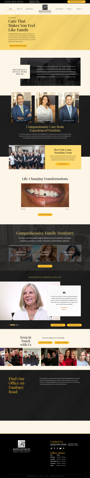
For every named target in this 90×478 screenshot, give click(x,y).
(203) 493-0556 (13, 1)
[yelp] (57, 448)
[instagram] (63, 448)
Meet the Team (63, 164)
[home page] (45, 9)
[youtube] (60, 448)
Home (10, 9)
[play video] (30, 300)
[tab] (12, 325)
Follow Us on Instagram (61, 343)
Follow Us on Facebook (45, 343)
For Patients (60, 9)
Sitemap (41, 476)
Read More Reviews (58, 325)
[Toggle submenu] (22, 9)
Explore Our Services (45, 266)
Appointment (76, 2)
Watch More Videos (74, 325)
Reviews (70, 9)
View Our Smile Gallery (45, 215)
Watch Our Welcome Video (18, 46)
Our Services (30, 9)
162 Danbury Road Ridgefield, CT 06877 (34, 1)
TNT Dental (61, 476)
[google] (51, 448)
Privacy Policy (46, 476)
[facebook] (54, 448)
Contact (79, 9)
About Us (20, 9)
